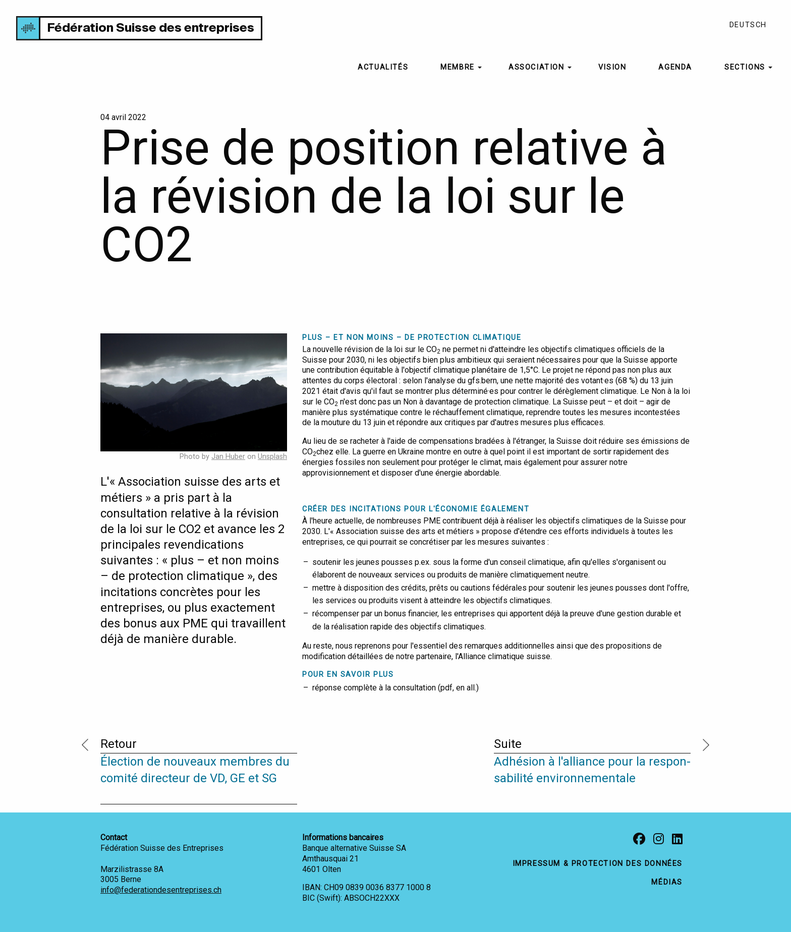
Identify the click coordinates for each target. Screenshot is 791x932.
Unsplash (272, 456)
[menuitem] (383, 67)
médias (667, 882)
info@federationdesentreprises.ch (160, 890)
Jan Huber (228, 456)
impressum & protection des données (598, 863)
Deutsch (748, 25)
